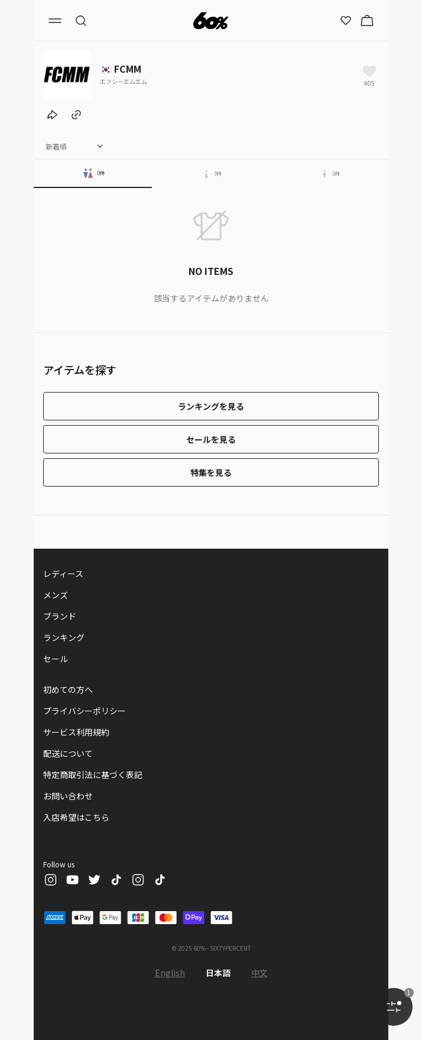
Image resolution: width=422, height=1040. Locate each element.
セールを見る (211, 439)
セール (55, 659)
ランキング (64, 637)
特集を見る (211, 472)
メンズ (55, 595)
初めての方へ (68, 689)
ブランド (59, 616)
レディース (63, 573)
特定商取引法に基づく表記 (92, 774)
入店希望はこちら (76, 817)
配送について (68, 753)
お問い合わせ (68, 796)
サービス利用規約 (76, 732)
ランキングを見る (211, 406)
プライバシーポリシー (84, 711)
